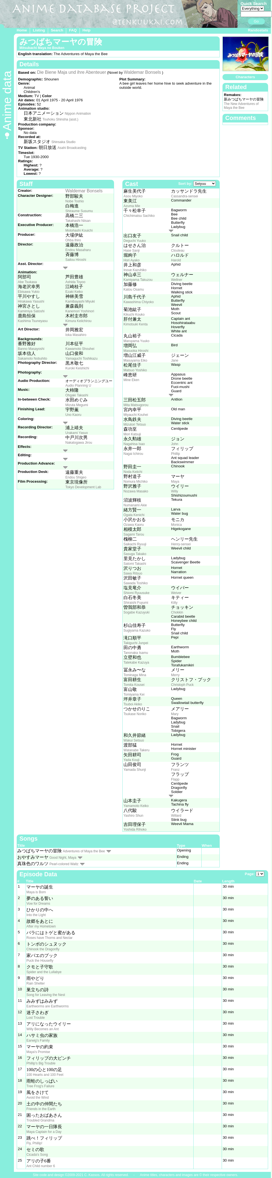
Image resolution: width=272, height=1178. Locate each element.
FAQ (72, 30)
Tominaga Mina (134, 675)
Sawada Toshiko (135, 583)
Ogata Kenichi (133, 515)
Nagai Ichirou (133, 454)
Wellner (176, 280)
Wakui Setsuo (133, 740)
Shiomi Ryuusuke (136, 593)
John (174, 444)
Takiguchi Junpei (135, 643)
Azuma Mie (131, 206)
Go (256, 21)
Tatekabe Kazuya (136, 662)
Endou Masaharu (78, 250)
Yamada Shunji (134, 770)
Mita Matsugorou (135, 405)
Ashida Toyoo (75, 282)
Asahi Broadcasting (72, 148)
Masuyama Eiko (135, 360)
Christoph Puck (182, 685)
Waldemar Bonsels (142, 72)
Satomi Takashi (134, 564)
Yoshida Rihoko (135, 829)
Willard (176, 816)
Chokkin (177, 612)
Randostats (258, 30)
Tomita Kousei (133, 685)
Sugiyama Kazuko (136, 630)
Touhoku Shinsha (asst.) (60, 119)
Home (22, 30)
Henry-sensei (181, 544)
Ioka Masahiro (75, 335)
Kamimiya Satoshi (31, 311)
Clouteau (177, 250)
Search (57, 30)
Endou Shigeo (75, 477)
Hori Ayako (131, 260)
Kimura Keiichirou (78, 321)
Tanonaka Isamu (135, 653)
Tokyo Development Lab (83, 487)
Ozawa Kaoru (133, 525)
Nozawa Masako (135, 491)
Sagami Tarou (133, 534)
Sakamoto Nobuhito (32, 358)
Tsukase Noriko (134, 714)
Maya (175, 482)
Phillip (175, 454)
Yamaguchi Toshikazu (81, 358)
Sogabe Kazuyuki (136, 612)
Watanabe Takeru (136, 750)
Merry (175, 675)
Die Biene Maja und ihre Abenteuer (71, 72)
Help (87, 30)
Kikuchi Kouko (134, 314)
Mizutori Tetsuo (134, 424)
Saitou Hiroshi (75, 260)
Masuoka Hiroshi (135, 351)
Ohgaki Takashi (76, 395)
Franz (175, 770)
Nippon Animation (78, 114)
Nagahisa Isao (134, 444)
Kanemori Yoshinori (79, 311)
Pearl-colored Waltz (64, 864)
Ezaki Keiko (74, 292)
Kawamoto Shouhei (79, 349)
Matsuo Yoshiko (135, 370)
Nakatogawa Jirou (78, 443)
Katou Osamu (133, 289)
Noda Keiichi (132, 472)
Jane (174, 360)
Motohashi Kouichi (79, 230)
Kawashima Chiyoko (138, 302)
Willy (174, 491)
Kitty (174, 603)
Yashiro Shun (133, 816)
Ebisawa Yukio (28, 292)
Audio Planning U (78, 385)
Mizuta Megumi (76, 405)
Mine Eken (131, 380)
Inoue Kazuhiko (135, 270)
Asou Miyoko (133, 196)
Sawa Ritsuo (132, 573)
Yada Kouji (131, 760)
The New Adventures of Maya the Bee (241, 106)
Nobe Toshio (74, 201)
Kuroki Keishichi (77, 368)
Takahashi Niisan (78, 221)
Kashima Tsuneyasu (33, 321)
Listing (39, 30)
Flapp (175, 779)
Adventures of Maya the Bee (84, 851)
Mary (175, 714)
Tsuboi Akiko (132, 704)
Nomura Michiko (135, 482)
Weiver (176, 593)
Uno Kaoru (73, 415)
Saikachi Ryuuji (134, 544)
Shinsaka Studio (63, 142)
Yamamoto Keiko (136, 806)
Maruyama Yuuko (136, 341)
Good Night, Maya (63, 858)
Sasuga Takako (134, 554)
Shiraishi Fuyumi (135, 603)
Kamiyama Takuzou (138, 280)
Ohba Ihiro (73, 240)
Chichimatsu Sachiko (139, 216)
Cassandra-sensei (184, 196)
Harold (176, 260)
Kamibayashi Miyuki (80, 301)
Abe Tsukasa (27, 282)
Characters (245, 77)
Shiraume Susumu (79, 211)
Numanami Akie (135, 505)
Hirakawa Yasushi (31, 301)
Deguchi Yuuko (134, 241)
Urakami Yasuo (76, 433)
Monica (176, 525)
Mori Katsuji (132, 434)
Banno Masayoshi (31, 349)
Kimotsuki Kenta (135, 324)
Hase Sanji (131, 250)
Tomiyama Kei (133, 694)
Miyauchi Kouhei (135, 415)
